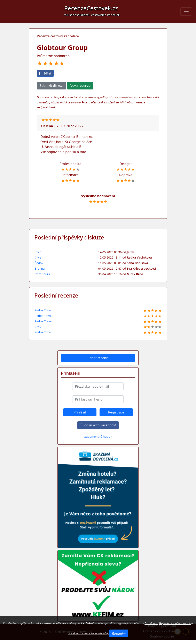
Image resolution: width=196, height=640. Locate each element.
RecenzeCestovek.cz (92, 10)
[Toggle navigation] (186, 11)
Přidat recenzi (98, 358)
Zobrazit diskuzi (52, 85)
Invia (38, 252)
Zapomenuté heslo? (98, 436)
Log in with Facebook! (98, 425)
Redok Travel (43, 310)
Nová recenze (80, 85)
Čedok (39, 263)
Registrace (116, 412)
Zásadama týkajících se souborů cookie (167, 623)
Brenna (40, 268)
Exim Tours (42, 274)
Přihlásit (80, 412)
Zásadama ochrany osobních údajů (88, 633)
